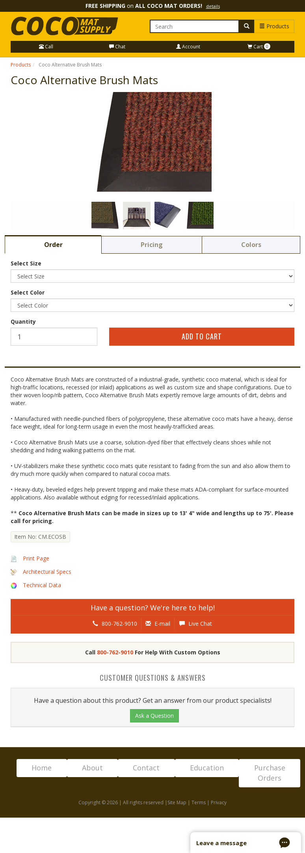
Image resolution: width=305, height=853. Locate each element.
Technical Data (42, 585)
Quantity (23, 321)
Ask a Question (154, 715)
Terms (199, 802)
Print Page (36, 558)
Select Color (28, 292)
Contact (146, 767)
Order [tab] (53, 244)
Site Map (176, 802)
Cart (258, 46)
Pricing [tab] (152, 244)
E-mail (157, 623)
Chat (117, 46)
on (153, 5)
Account (188, 46)
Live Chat (195, 623)
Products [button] (274, 26)
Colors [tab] (251, 244)
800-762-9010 (115, 623)
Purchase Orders (269, 773)
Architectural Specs (47, 571)
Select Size (26, 263)
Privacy (219, 802)
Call (46, 46)
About (92, 767)
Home (42, 767)
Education (207, 767)
